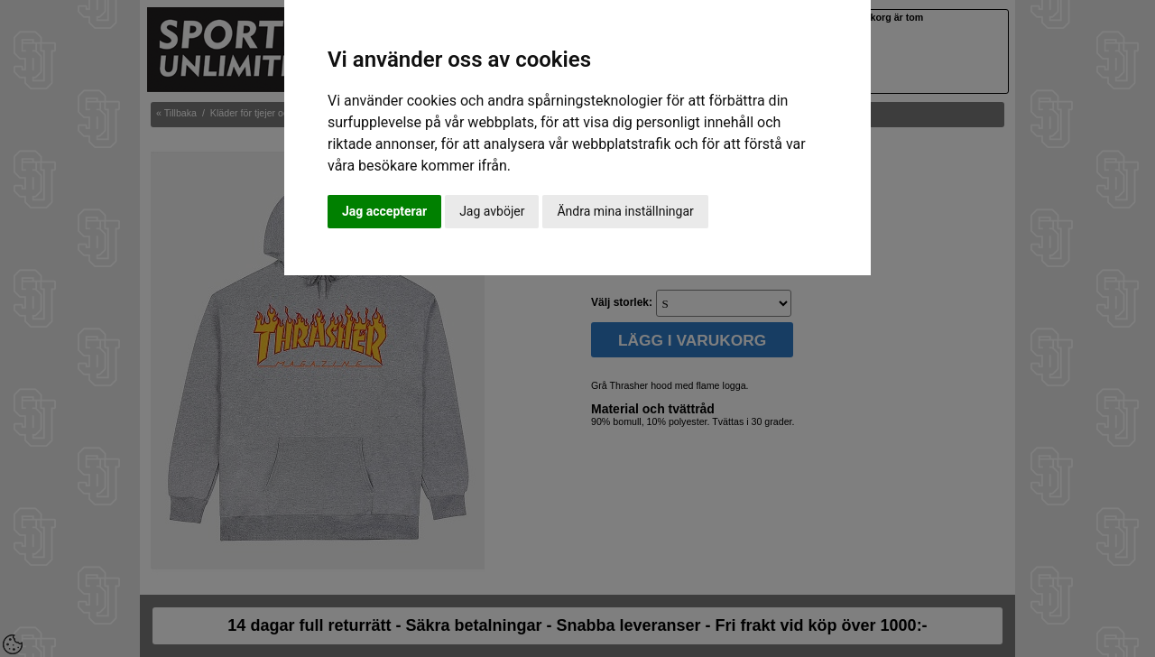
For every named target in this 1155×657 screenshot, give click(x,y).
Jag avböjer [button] (491, 211)
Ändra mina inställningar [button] (625, 211)
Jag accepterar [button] (384, 211)
